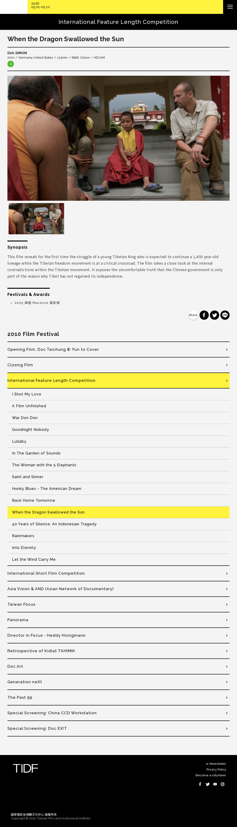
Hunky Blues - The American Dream (46, 488)
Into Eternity (24, 547)
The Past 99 (19, 697)
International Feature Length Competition (51, 380)
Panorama (17, 619)
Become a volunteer (211, 775)
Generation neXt (24, 682)
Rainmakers (23, 536)
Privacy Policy (216, 769)
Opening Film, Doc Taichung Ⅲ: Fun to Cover (53, 349)
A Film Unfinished (29, 406)
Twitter (207, 784)
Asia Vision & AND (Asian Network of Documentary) (60, 588)
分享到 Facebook (204, 315)
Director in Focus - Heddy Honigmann (46, 635)
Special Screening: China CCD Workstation (52, 713)
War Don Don (25, 418)
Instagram (222, 784)
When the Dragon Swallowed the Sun (48, 512)
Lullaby (19, 441)
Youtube (215, 784)
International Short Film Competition (46, 573)
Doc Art (15, 666)
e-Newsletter (216, 763)
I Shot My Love (26, 394)
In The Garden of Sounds (36, 453)
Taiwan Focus (21, 604)
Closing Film (20, 365)
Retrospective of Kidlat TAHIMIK (41, 650)
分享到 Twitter (214, 315)
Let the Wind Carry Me (34, 559)
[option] (118, 138)
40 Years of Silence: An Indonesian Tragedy (54, 524)
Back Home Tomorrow (33, 500)
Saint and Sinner (27, 477)
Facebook (200, 784)
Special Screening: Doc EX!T (37, 728)
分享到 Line (225, 315)
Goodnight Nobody (30, 429)
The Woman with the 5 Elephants (44, 465)
